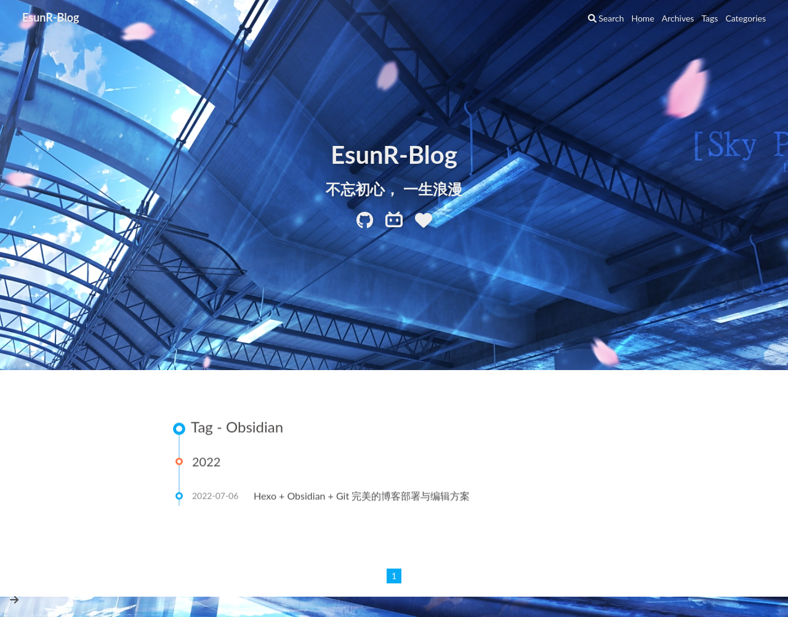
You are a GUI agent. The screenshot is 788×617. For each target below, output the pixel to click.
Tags (709, 18)
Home (642, 18)
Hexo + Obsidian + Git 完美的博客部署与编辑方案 (362, 496)
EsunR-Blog (50, 17)
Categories (745, 18)
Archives (678, 18)
